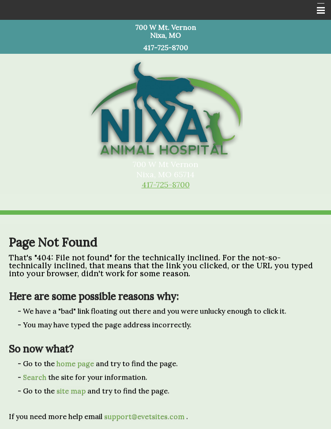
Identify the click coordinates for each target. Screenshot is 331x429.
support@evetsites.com (144, 416)
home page (75, 363)
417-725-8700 (166, 184)
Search (34, 377)
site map (71, 390)
